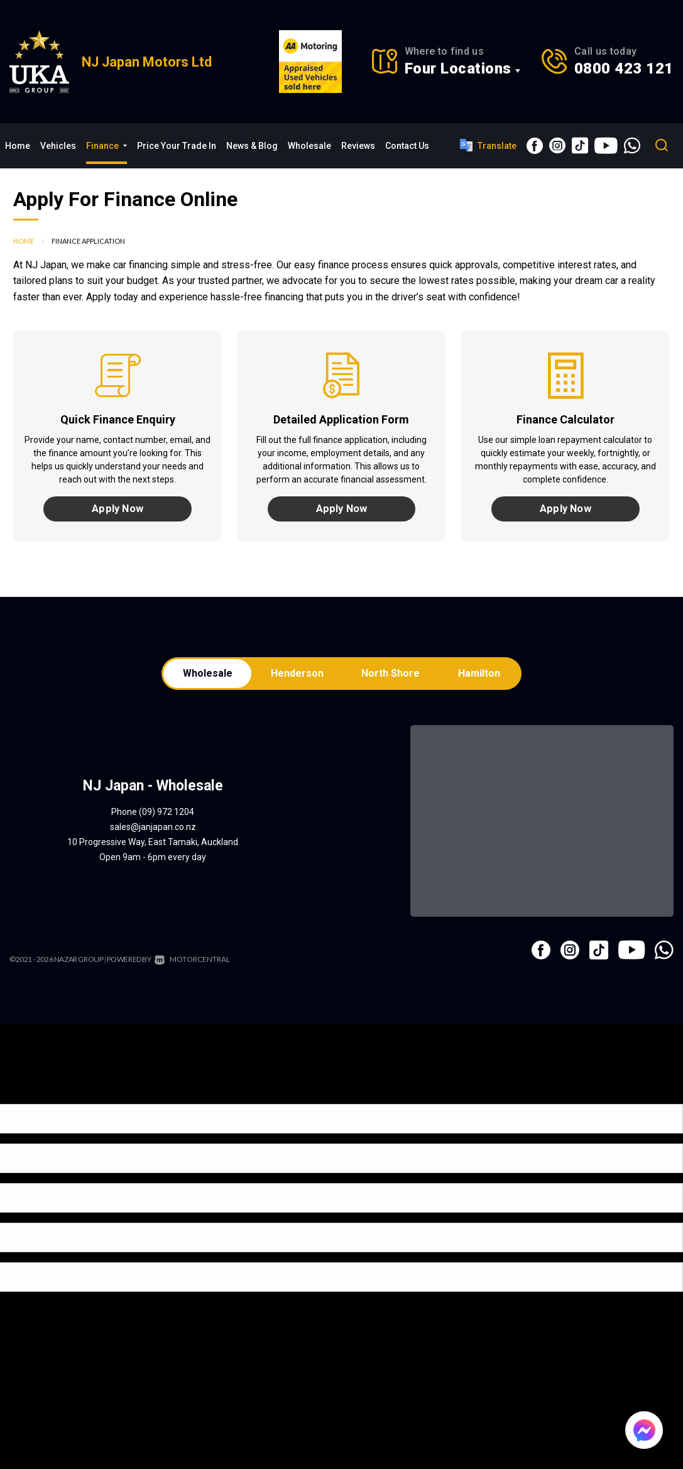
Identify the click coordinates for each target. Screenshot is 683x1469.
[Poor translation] (31, 1097)
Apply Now (117, 509)
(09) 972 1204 (166, 817)
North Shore (392, 677)
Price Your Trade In (176, 146)
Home (17, 146)
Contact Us (407, 146)
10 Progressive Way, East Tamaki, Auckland (152, 847)
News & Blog (252, 146)
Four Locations (458, 68)
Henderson (296, 677)
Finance (106, 146)
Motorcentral (190, 964)
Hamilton (482, 677)
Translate (488, 145)
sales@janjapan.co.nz (153, 832)
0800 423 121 (624, 68)
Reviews (358, 146)
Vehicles (58, 146)
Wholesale (309, 146)
